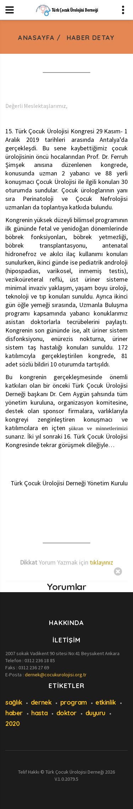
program (73, 702)
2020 (12, 724)
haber (14, 713)
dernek (41, 702)
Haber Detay (91, 38)
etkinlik (105, 702)
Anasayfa (36, 38)
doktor (66, 713)
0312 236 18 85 (39, 660)
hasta (39, 713)
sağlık (13, 702)
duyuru (95, 713)
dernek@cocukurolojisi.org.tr (56, 674)
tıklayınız (101, 562)
